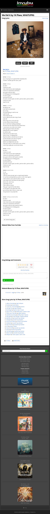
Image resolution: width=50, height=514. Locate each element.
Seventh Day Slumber (19, 318)
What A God (9, 333)
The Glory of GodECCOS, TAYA (25, 437)
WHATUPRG (14, 71)
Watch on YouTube (43, 225)
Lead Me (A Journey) (11, 315)
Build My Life (9, 318)
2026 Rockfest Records (25, 479)
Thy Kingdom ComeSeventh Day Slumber (25, 461)
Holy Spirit (8, 316)
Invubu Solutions (7, 10)
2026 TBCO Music (25, 503)
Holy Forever (9, 324)
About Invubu (25, 370)
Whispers (8, 334)
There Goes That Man (11, 313)
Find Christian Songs (25, 361)
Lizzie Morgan (16, 316)
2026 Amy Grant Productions (25, 432)
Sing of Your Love (10, 311)
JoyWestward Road (25, 390)
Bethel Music (19, 311)
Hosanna (8, 305)
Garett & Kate (26, 311)
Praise (7, 329)
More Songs (45, 18)
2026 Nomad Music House (25, 456)
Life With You (9, 308)
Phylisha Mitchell (24, 316)
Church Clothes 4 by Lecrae (25, 59)
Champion (8, 319)
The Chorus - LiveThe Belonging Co (25, 484)
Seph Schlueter (19, 303)
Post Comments (8, 280)
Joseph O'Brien (13, 326)
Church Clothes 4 (11, 73)
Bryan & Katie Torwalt (18, 310)
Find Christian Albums (25, 360)
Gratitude (8, 323)
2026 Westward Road (25, 409)
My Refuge (8, 310)
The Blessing (9, 331)
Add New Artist (25, 363)
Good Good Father (10, 321)
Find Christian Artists (25, 358)
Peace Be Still (9, 328)
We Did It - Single (10, 292)
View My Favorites (25, 270)
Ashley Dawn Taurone (23, 315)
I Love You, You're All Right (12, 306)
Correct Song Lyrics (9, 219)
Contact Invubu (25, 373)
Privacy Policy (25, 371)
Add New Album (25, 365)
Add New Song (25, 366)
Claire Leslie (22, 334)
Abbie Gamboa (22, 313)
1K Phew (7, 71)
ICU (7, 326)
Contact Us (32, 512)
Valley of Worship (10, 303)
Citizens (22, 306)
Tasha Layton (15, 334)
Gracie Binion (15, 305)
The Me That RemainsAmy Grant (25, 414)
